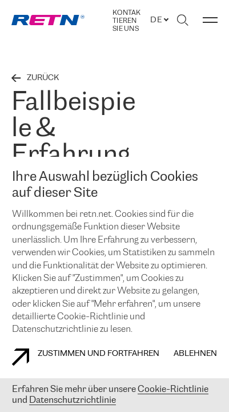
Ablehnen (195, 354)
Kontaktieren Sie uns (126, 21)
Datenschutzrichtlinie (72, 400)
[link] (48, 20)
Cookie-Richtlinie (173, 389)
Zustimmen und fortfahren (85, 357)
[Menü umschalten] (210, 20)
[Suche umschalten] (182, 20)
